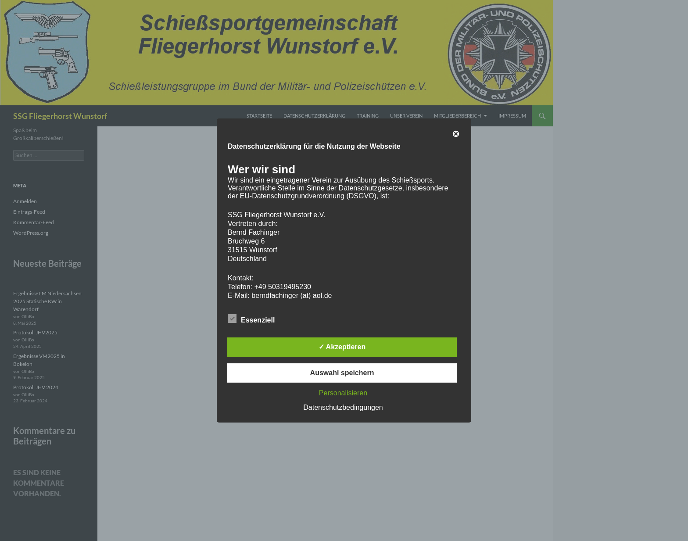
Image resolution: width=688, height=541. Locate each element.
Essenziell (251, 318)
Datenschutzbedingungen (343, 407)
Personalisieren (343, 393)
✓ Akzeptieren (342, 347)
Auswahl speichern (342, 372)
